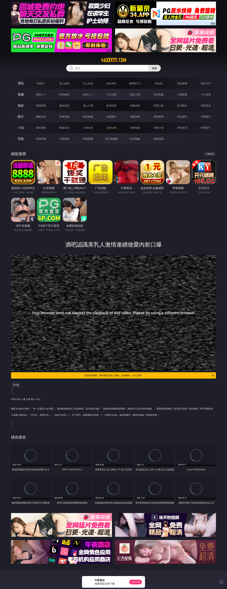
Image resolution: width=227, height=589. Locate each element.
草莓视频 (88, 138)
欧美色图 (88, 116)
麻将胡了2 (135, 83)
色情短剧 (159, 138)
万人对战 (88, 83)
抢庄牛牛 (206, 83)
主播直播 (182, 94)
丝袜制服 (159, 94)
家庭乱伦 (64, 127)
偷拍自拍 (64, 105)
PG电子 (41, 83)
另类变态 (206, 105)
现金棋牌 (182, 83)
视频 (21, 94)
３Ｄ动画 (111, 94)
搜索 (154, 68)
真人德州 (64, 83)
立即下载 (135, 581)
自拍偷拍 (64, 94)
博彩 (21, 83)
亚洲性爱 (41, 105)
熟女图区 (182, 116)
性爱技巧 (206, 127)
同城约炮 (41, 138)
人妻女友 (88, 127)
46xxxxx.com (113, 60)
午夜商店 (64, 138)
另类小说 (159, 127)
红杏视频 (135, 138)
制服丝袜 (135, 105)
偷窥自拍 (41, 116)
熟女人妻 (135, 94)
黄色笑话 (182, 127)
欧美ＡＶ (88, 94)
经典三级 (159, 105)
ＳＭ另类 (206, 94)
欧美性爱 (111, 105)
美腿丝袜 (135, 116)
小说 (21, 127)
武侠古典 (111, 127)
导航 (21, 139)
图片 (21, 116)
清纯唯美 (159, 116)
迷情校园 (135, 127)
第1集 (16, 384)
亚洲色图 (64, 116)
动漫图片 (111, 116)
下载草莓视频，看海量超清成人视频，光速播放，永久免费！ (149, 375)
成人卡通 (88, 105)
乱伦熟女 (182, 105)
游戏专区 (111, 83)
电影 (21, 105)
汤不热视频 (111, 138)
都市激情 (41, 127)
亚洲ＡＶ (41, 94)
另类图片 (206, 116)
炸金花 (158, 83)
